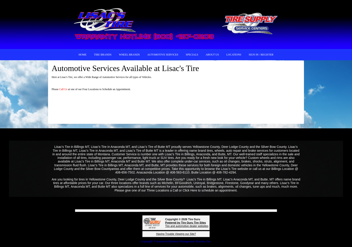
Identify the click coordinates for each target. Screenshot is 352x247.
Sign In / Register (261, 54)
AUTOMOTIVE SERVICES (162, 54)
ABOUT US (212, 54)
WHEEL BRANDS (129, 54)
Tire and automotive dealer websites (186, 224)
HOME (82, 54)
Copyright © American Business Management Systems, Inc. (176, 241)
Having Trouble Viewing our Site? (176, 234)
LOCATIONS (233, 54)
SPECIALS (192, 54)
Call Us (63, 89)
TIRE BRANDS (102, 54)
